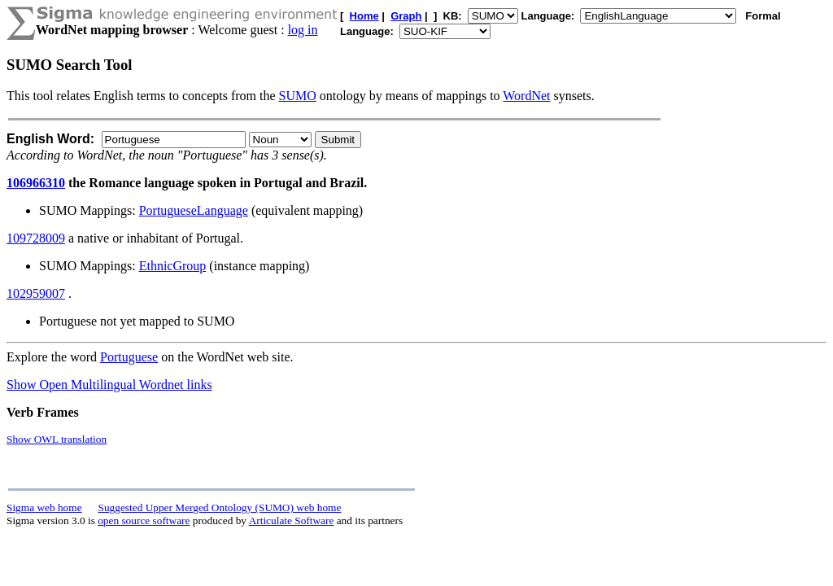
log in (303, 30)
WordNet (526, 96)
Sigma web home (44, 507)
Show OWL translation (57, 439)
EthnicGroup (173, 266)
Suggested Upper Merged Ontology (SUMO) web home (220, 507)
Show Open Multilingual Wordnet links (109, 384)
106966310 (36, 183)
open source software (144, 520)
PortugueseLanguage (193, 210)
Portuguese (129, 357)
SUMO (297, 96)
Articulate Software (291, 520)
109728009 (36, 238)
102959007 (36, 293)
